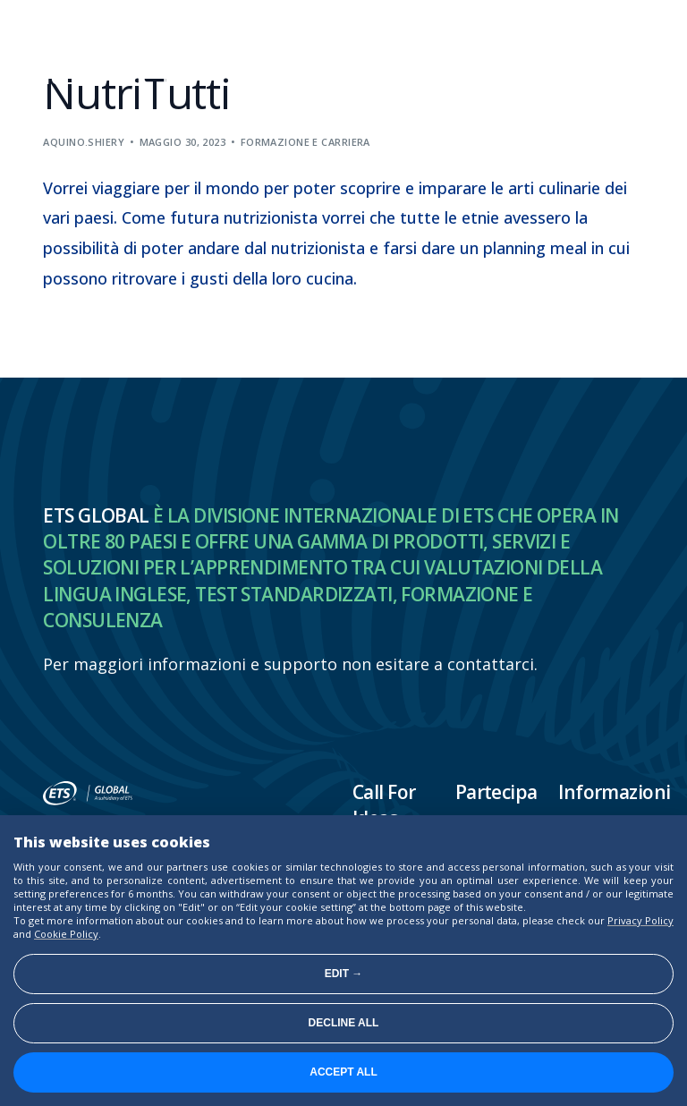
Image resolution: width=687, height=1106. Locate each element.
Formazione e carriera (305, 142)
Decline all (344, 1023)
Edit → (344, 973)
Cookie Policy (66, 933)
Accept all (343, 1072)
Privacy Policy (640, 920)
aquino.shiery (83, 142)
